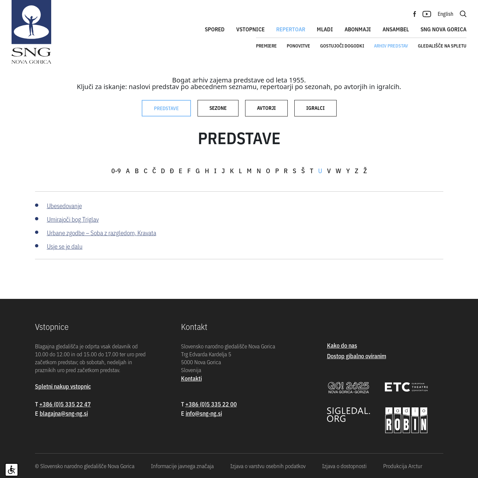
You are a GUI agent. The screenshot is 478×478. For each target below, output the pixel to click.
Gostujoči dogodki (342, 45)
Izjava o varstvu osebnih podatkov (268, 466)
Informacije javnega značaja (182, 466)
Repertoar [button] (290, 29)
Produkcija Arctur (402, 466)
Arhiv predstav (391, 45)
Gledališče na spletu (442, 45)
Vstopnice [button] (250, 29)
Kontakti (191, 378)
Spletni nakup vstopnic (63, 386)
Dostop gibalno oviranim (356, 356)
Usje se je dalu (65, 245)
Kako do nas (342, 345)
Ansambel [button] (396, 29)
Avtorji (266, 107)
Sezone (218, 107)
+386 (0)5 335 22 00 (211, 404)
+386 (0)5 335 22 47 (65, 404)
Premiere (266, 45)
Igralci (315, 107)
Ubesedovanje (64, 205)
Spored (215, 29)
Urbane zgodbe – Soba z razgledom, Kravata (101, 232)
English (445, 13)
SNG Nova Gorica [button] (443, 29)
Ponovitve (298, 45)
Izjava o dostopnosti (344, 466)
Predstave (166, 108)
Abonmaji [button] (358, 29)
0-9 (116, 170)
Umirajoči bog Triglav (73, 218)
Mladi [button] (325, 29)
